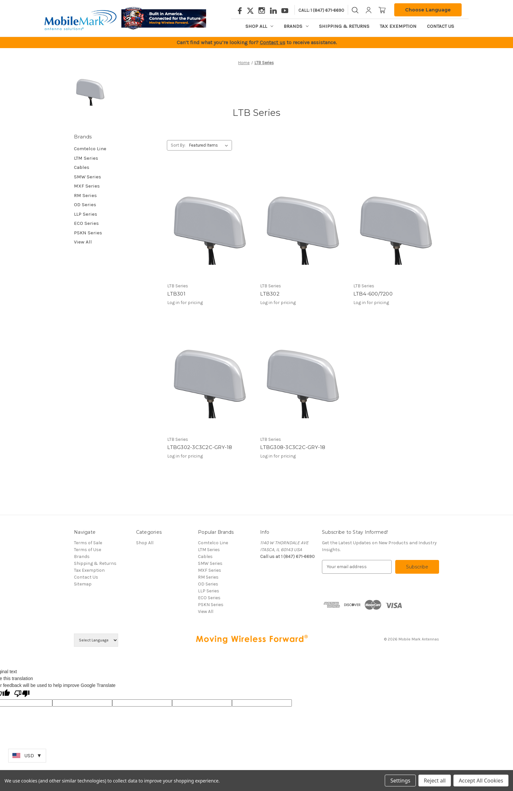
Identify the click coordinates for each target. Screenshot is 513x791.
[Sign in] (368, 10)
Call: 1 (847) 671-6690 (321, 10)
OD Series (85, 204)
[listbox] (210, 145)
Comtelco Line (90, 149)
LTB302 (269, 294)
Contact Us (440, 26)
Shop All (259, 26)
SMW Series (87, 177)
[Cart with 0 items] (382, 10)
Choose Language (428, 10)
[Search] (355, 10)
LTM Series (86, 158)
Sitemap (83, 584)
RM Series (85, 195)
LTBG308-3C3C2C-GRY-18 (292, 447)
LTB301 (176, 294)
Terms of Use (87, 549)
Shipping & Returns (344, 26)
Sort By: (178, 145)
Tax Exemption (398, 26)
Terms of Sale (88, 543)
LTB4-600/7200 (373, 294)
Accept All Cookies (481, 780)
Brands (296, 26)
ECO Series (86, 223)
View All (83, 242)
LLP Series (85, 214)
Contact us (272, 42)
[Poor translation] (22, 694)
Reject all (435, 780)
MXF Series (87, 186)
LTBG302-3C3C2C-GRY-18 (199, 447)
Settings (400, 780)
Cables (81, 167)
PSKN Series (88, 233)
